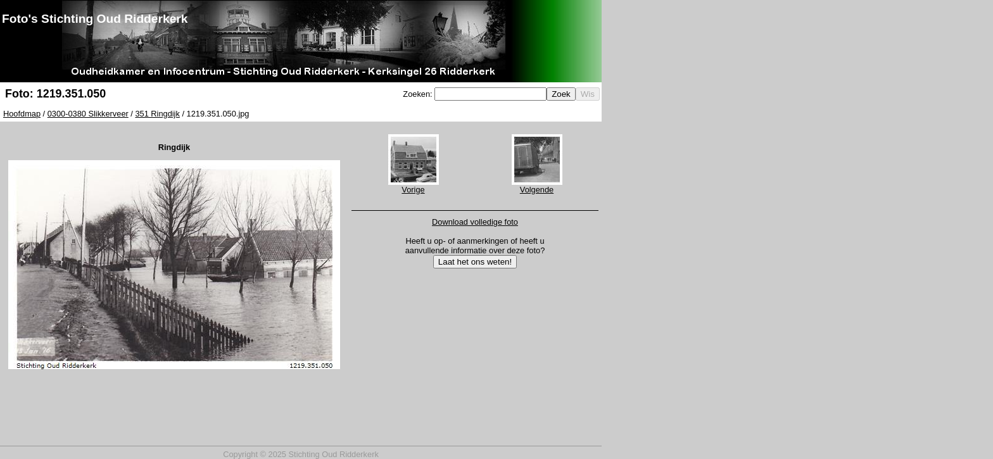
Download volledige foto (475, 222)
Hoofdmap (22, 113)
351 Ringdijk (157, 113)
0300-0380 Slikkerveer (88, 113)
